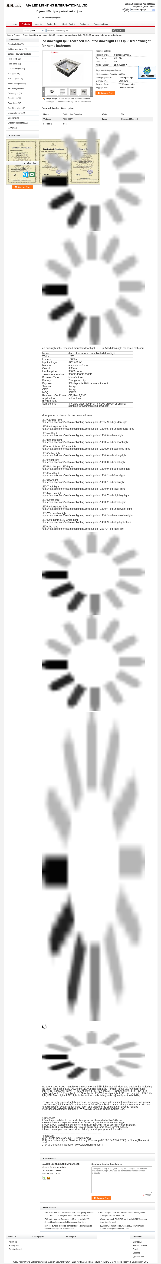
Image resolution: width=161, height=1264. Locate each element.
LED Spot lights (84, 1093)
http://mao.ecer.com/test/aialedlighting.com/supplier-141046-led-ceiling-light (84, 455)
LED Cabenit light (119, 1091)
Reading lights (14, 44)
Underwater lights (15, 113)
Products (26, 24)
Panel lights (13, 98)
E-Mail (135, 1249)
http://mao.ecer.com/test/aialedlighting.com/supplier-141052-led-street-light (84, 502)
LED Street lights (80, 1091)
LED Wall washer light (106, 1093)
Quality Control (68, 24)
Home (14, 24)
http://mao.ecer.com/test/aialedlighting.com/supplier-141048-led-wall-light (83, 435)
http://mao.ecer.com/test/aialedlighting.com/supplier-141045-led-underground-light (88, 428)
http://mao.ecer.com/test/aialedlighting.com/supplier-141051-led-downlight (83, 482)
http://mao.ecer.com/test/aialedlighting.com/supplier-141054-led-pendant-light (85, 442)
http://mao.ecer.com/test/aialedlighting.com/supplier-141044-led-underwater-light (87, 508)
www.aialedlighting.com (88, 1144)
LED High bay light (129, 1093)
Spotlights (12, 74)
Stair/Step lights (14, 108)
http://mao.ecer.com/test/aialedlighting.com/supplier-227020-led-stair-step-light (86, 448)
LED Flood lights (55, 1088)
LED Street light (85, 1109)
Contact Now (107, 93)
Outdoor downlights (29, 35)
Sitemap (136, 1253)
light (44, 1091)
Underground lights (16, 123)
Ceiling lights (13, 93)
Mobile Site (138, 1257)
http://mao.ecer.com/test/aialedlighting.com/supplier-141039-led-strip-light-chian (86, 522)
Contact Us (84, 24)
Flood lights (12, 103)
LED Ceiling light (92, 1088)
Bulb (44, 1093)
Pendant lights (14, 88)
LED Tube (135, 1091)
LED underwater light (59, 1091)
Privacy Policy (18, 1262)
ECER (146, 1262)
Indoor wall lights (15, 83)
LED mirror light (14, 69)
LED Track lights (56, 1095)
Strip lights (12, 118)
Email (152, 7)
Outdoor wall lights (15, 49)
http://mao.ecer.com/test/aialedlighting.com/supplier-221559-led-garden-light (84, 422)
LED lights (46, 1102)
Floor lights (12, 59)
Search (119, 30)
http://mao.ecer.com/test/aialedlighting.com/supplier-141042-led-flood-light (83, 475)
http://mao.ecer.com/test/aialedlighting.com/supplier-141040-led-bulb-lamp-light (86, 468)
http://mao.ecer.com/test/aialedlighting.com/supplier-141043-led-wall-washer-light (87, 515)
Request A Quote (140, 7)
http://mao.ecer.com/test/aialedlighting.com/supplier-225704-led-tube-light (83, 528)
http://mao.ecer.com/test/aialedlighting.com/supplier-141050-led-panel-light (83, 462)
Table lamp (12, 64)
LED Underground (135, 1088)
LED (144, 1091)
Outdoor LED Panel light (61, 1093)
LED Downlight (73, 1088)
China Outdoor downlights (36, 1262)
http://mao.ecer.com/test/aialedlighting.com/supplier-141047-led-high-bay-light (85, 495)
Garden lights (13, 78)
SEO (10, 128)
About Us (38, 24)
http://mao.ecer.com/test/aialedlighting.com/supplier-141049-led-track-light (83, 488)
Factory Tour (52, 24)
